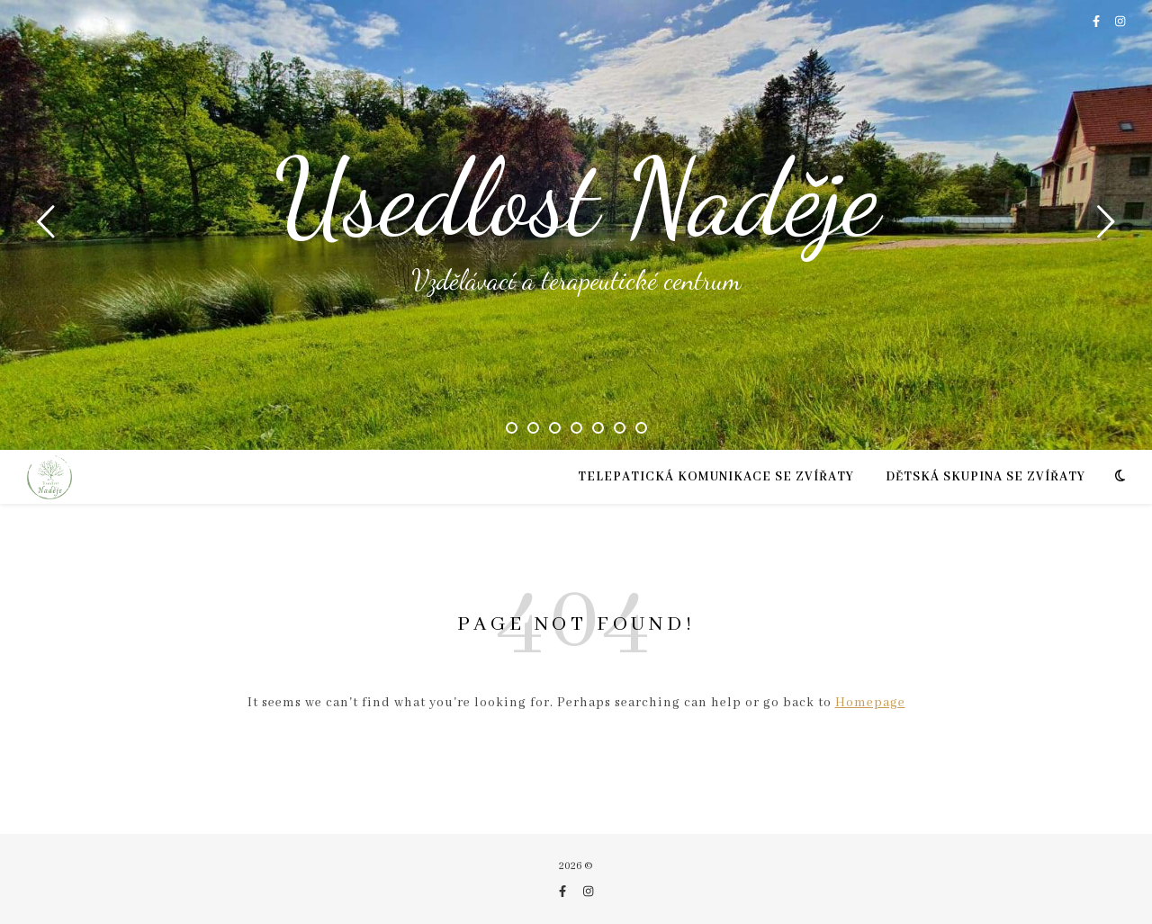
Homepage (870, 703)
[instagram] (1120, 22)
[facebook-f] (1097, 22)
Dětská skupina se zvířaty (985, 477)
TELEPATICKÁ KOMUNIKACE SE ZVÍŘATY (716, 477)
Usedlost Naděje (576, 198)
